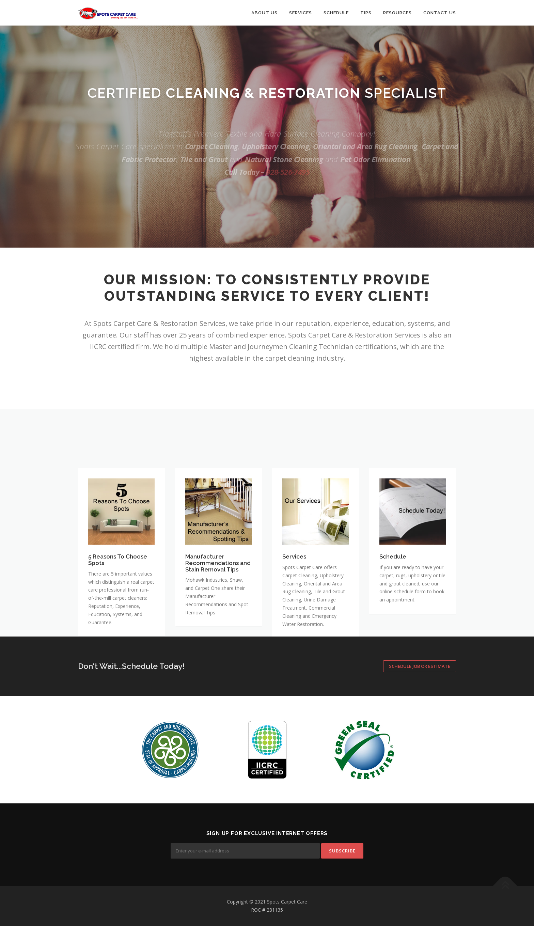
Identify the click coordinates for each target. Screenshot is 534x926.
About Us (264, 12)
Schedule (336, 12)
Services (300, 12)
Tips (366, 12)
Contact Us (439, 12)
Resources (397, 12)
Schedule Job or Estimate (419, 666)
